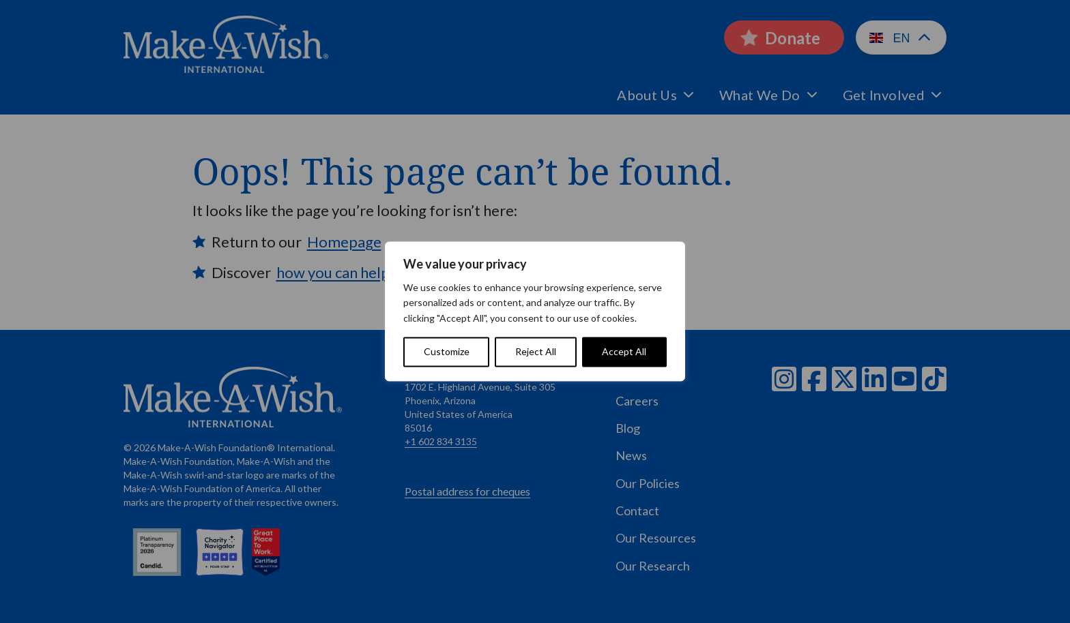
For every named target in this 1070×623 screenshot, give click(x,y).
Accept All (624, 352)
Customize (446, 352)
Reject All (535, 352)
